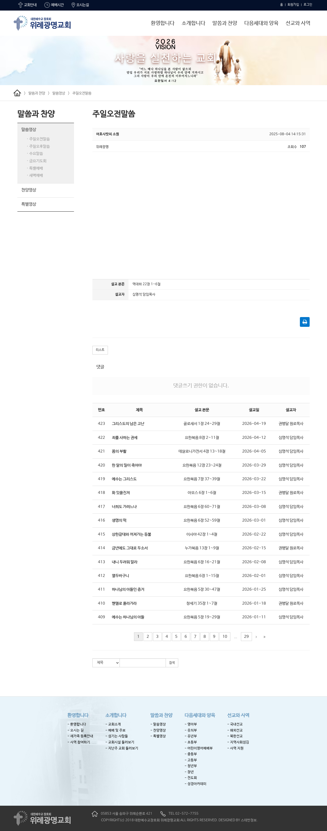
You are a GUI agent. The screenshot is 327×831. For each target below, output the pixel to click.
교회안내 (27, 5)
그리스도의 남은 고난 (128, 423)
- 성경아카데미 (195, 784)
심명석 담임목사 (291, 437)
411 (101, 589)
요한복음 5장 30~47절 (202, 589)
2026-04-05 (254, 451)
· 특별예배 (35, 168)
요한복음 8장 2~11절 (202, 437)
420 (101, 465)
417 (101, 506)
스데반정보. (249, 820)
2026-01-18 (254, 603)
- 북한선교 (235, 736)
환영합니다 (163, 23)
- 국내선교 (235, 724)
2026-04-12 (254, 437)
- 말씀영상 (158, 724)
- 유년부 (191, 736)
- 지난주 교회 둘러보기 (121, 748)
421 (101, 451)
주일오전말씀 (81, 93)
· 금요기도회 (36, 161)
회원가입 (293, 5)
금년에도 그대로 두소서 (130, 548)
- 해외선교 (235, 730)
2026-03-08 (254, 506)
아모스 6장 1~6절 (202, 492)
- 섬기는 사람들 (116, 736)
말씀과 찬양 (224, 23)
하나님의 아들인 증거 (128, 589)
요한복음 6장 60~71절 (202, 506)
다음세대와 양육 (261, 23)
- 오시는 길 (75, 730)
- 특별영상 (158, 736)
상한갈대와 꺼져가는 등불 (131, 534)
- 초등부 (191, 742)
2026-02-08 (254, 562)
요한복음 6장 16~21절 (202, 562)
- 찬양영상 (158, 730)
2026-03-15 (254, 492)
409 (101, 617)
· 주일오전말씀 (38, 139)
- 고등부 (191, 760)
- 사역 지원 (235, 748)
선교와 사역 (298, 23)
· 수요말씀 (35, 153)
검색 (172, 663)
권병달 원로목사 (291, 423)
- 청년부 (191, 766)
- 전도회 (191, 778)
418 (101, 492)
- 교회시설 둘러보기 (119, 742)
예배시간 (54, 5)
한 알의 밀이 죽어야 (127, 465)
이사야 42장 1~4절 (201, 534)
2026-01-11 (254, 617)
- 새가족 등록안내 (80, 736)
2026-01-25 (254, 589)
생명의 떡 (119, 520)
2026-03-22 (254, 479)
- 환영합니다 (76, 724)
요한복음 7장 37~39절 (202, 479)
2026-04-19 (254, 423)
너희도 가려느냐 (124, 506)
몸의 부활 (119, 451)
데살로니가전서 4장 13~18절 (202, 451)
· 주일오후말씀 (38, 146)
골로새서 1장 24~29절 (202, 423)
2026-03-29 (254, 465)
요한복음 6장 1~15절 (202, 576)
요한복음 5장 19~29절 (202, 617)
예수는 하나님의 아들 (128, 617)
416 (101, 520)
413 (101, 562)
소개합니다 (193, 23)
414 (101, 548)
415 (101, 534)
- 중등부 (191, 754)
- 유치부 (191, 730)
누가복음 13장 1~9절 (202, 548)
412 (101, 576)
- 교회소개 (113, 724)
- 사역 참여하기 (78, 742)
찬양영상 (28, 190)
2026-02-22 (254, 534)
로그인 (308, 5)
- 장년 (189, 772)
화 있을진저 (121, 492)
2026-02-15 (254, 548)
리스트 (100, 350)
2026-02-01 (254, 576)
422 (101, 437)
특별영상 (28, 204)
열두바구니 (120, 576)
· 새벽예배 (35, 175)
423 (101, 423)
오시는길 (80, 5)
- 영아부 (191, 724)
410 (101, 603)
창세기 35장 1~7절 (201, 603)
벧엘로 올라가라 (124, 603)
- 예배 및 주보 (115, 730)
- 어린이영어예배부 (199, 748)
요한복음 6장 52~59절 (202, 520)
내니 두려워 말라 (124, 562)
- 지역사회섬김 (238, 742)
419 (101, 479)
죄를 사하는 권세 (124, 437)
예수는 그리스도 (124, 479)
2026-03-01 (254, 520)
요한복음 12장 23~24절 (201, 465)
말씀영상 (58, 93)
